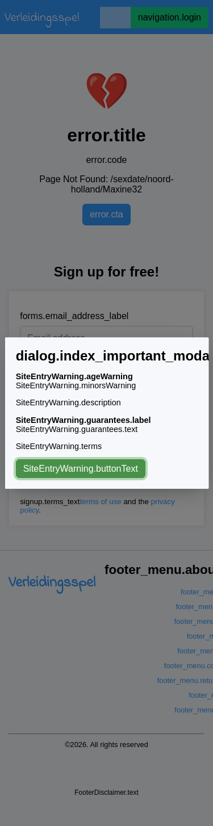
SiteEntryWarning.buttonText (80, 468)
